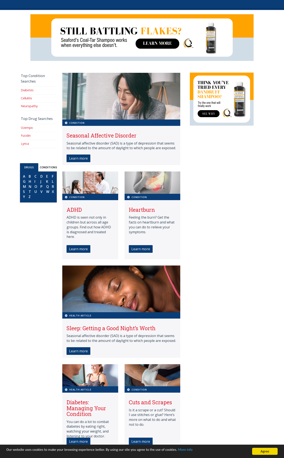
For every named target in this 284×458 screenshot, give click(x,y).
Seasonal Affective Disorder (101, 135)
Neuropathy (29, 106)
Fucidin (26, 135)
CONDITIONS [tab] (48, 167)
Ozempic (27, 128)
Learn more (78, 158)
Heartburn (142, 209)
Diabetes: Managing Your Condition (86, 408)
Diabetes (27, 90)
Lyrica (25, 144)
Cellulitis (26, 98)
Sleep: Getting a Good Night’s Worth (111, 328)
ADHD (74, 209)
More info (185, 449)
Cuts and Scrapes (150, 402)
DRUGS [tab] (29, 167)
